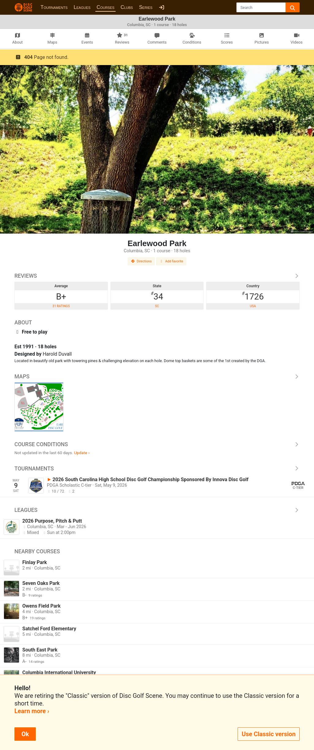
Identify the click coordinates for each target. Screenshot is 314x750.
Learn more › (31, 711)
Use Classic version (269, 734)
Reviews (157, 276)
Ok (25, 734)
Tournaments (53, 7)
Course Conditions (157, 444)
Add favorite (171, 261)
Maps (157, 376)
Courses (105, 7)
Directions (141, 261)
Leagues (82, 7)
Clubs (127, 7)
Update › (82, 452)
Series (145, 7)
